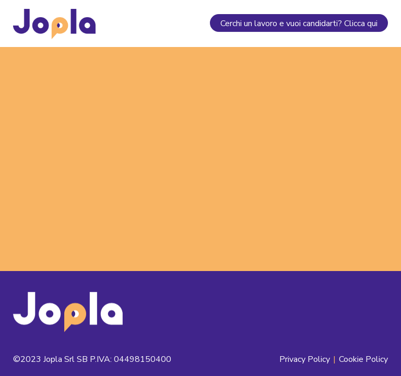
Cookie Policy (363, 359)
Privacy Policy (304, 359)
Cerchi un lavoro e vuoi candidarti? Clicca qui (299, 23)
